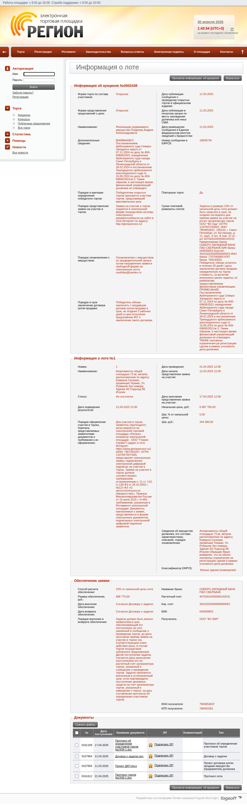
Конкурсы (24, 119)
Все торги (24, 127)
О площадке (202, 51)
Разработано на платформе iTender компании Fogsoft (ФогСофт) (177, 798)
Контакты (226, 51)
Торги (21, 51)
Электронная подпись (169, 51)
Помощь (19, 141)
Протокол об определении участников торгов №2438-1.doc (126, 745)
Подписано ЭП (163, 744)
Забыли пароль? (23, 92)
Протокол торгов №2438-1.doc (125, 776)
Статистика (21, 134)
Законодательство (98, 51)
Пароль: (17, 79)
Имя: (15, 73)
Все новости (20, 152)
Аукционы (24, 114)
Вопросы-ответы (132, 51)
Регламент (69, 51)
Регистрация (43, 51)
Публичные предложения (34, 123)
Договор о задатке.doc (129, 756)
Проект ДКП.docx (126, 765)
